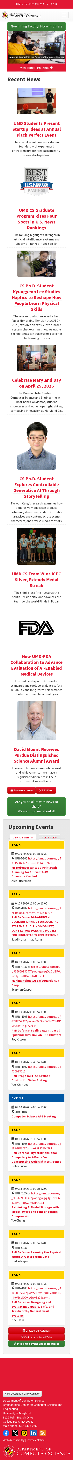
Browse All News (21, 790)
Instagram (24, 1433)
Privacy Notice (36, 1440)
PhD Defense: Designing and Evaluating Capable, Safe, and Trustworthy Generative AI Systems (32, 1308)
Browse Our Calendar (37, 1330)
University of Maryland (36, 4)
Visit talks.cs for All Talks (36, 1337)
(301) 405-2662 (28, 1425)
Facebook (6, 1433)
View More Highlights (36, 68)
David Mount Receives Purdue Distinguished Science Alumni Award (36, 755)
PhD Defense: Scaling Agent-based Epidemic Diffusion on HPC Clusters (36, 1032)
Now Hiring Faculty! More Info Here (36, 26)
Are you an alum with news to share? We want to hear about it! (37, 806)
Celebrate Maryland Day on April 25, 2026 (36, 383)
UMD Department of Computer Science (29, 15)
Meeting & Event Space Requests (36, 1343)
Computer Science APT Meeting (33, 1116)
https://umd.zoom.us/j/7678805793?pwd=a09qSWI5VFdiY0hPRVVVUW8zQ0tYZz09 (36, 1021)
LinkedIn (33, 1433)
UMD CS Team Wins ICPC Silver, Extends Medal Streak (36, 579)
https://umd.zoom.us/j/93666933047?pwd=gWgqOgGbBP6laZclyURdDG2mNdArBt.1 (36, 971)
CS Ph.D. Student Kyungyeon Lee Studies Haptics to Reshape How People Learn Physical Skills (37, 297)
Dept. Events (24, 837)
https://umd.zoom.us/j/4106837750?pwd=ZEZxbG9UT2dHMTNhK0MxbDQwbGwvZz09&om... (36, 1292)
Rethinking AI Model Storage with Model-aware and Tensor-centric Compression (35, 1211)
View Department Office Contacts (22, 1393)
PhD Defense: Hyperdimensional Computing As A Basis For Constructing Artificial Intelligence (36, 1157)
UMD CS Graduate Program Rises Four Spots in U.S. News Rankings (36, 219)
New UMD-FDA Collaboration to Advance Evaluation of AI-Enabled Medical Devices (36, 665)
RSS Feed (46, 790)
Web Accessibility (14, 1440)
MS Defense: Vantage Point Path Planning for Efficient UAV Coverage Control (34, 872)
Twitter (15, 1433)
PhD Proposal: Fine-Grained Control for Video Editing (30, 1078)
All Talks (49, 837)
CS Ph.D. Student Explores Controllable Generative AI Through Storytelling (36, 487)
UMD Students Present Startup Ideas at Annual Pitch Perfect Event (36, 129)
